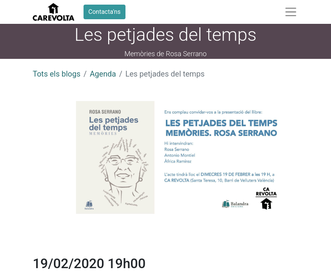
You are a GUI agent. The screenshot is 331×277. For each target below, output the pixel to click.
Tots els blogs (56, 73)
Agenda (103, 73)
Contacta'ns (105, 11)
